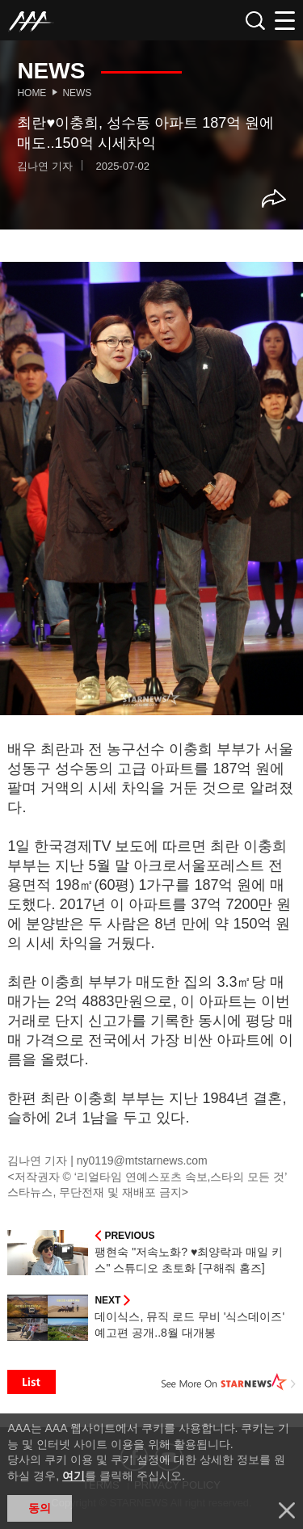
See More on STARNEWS (229, 1382)
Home (31, 93)
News (76, 93)
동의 (39, 1508)
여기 (73, 1475)
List (31, 1382)
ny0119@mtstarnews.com (142, 1160)
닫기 (287, 1510)
